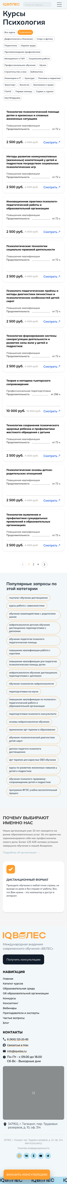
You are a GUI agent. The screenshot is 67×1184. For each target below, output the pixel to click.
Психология (25, 32)
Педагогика (10, 45)
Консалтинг (10, 1003)
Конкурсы (9, 998)
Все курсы (9, 32)
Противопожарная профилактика (22, 52)
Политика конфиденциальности (33, 1148)
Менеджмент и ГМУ (14, 58)
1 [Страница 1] (28, 564)
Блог (6, 1022)
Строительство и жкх (15, 71)
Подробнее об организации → (21, 852)
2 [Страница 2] (33, 564)
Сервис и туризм (44, 91)
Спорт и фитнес (45, 39)
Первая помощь (23, 91)
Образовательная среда (19, 988)
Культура (29, 78)
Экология (24, 84)
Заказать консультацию (26, 1174)
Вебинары (10, 1008)
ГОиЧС (7, 91)
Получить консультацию (24, 959)
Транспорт (10, 84)
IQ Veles (11, 4)
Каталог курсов (13, 983)
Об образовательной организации (26, 993)
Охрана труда (28, 45)
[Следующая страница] (44, 564)
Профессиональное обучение (20, 65)
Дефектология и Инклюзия (18, 39)
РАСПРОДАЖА (12, 98)
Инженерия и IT (12, 78)
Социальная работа (39, 58)
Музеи (42, 65)
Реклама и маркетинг (49, 78)
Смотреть (52, 142)
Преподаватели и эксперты (21, 1013)
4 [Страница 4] (38, 564)
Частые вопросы (14, 1018)
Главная (8, 978)
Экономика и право (43, 84)
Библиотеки (36, 71)
